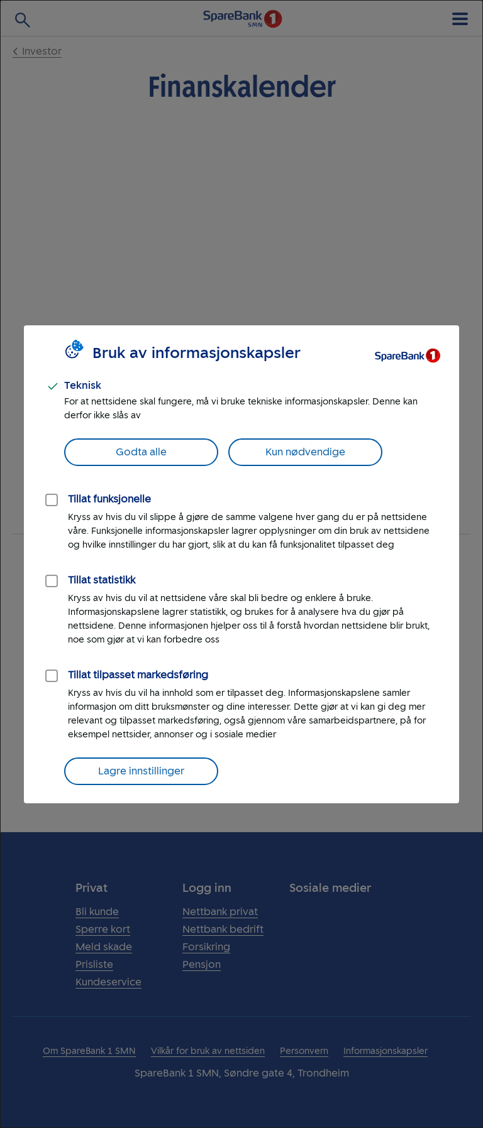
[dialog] (241, 564)
